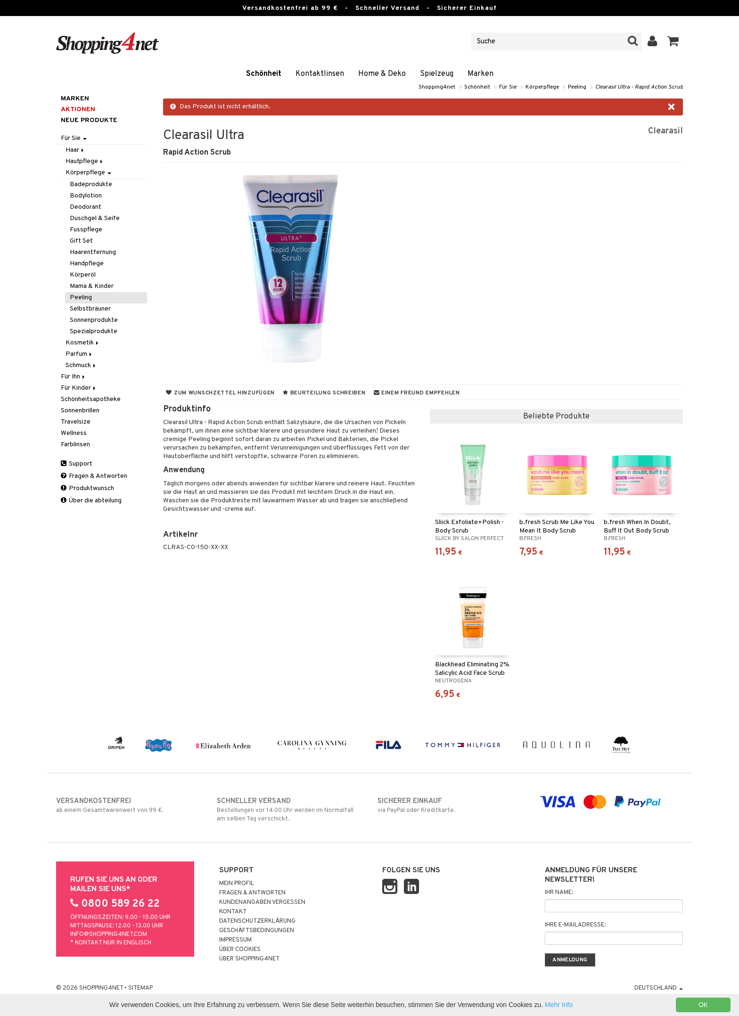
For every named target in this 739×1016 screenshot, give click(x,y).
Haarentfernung (93, 252)
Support (76, 464)
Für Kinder (79, 388)
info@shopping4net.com (108, 934)
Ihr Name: (559, 892)
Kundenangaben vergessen (262, 902)
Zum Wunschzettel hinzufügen (220, 393)
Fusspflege (86, 230)
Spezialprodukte (93, 332)
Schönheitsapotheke (91, 399)
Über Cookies (240, 949)
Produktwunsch (87, 488)
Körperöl (83, 275)
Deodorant (85, 207)
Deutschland (658, 988)
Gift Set (81, 241)
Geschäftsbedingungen (256, 930)
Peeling (577, 87)
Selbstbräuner (90, 309)
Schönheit (263, 74)
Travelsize (75, 422)
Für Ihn (73, 377)
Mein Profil (236, 883)
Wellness (74, 433)
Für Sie (508, 87)
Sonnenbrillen (80, 411)
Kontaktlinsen (320, 74)
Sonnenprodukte (94, 320)
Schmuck (81, 365)
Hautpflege (85, 161)
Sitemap (140, 988)
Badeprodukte (91, 184)
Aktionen (78, 110)
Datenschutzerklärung (257, 921)
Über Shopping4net (249, 959)
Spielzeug (436, 74)
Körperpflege (542, 87)
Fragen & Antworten (94, 476)
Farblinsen (75, 445)
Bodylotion (86, 196)
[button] (673, 41)
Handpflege (87, 264)
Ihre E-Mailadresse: (575, 925)
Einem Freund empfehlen (417, 393)
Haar (75, 150)
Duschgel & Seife (95, 218)
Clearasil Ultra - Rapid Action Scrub (639, 87)
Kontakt (232, 912)
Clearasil (665, 131)
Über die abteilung (91, 501)
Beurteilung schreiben (324, 393)
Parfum (79, 354)
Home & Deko (382, 74)
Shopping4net (437, 87)
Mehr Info (559, 1004)
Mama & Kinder (92, 286)
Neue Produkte (89, 120)
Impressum (235, 940)
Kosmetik (83, 343)
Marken (480, 74)
